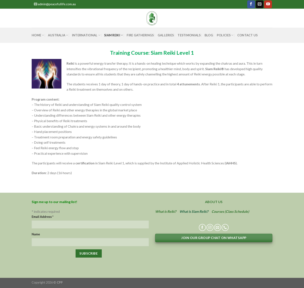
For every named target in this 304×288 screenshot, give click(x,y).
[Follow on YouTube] (268, 4)
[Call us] (225, 227)
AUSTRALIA (58, 35)
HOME (38, 35)
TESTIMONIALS (189, 35)
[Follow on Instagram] (209, 227)
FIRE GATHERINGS (140, 35)
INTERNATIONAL (86, 35)
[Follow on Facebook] (251, 4)
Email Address (42, 216)
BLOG (209, 35)
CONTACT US (247, 35)
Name (36, 234)
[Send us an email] (259, 4)
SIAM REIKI (113, 35)
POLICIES (225, 35)
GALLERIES (166, 35)
